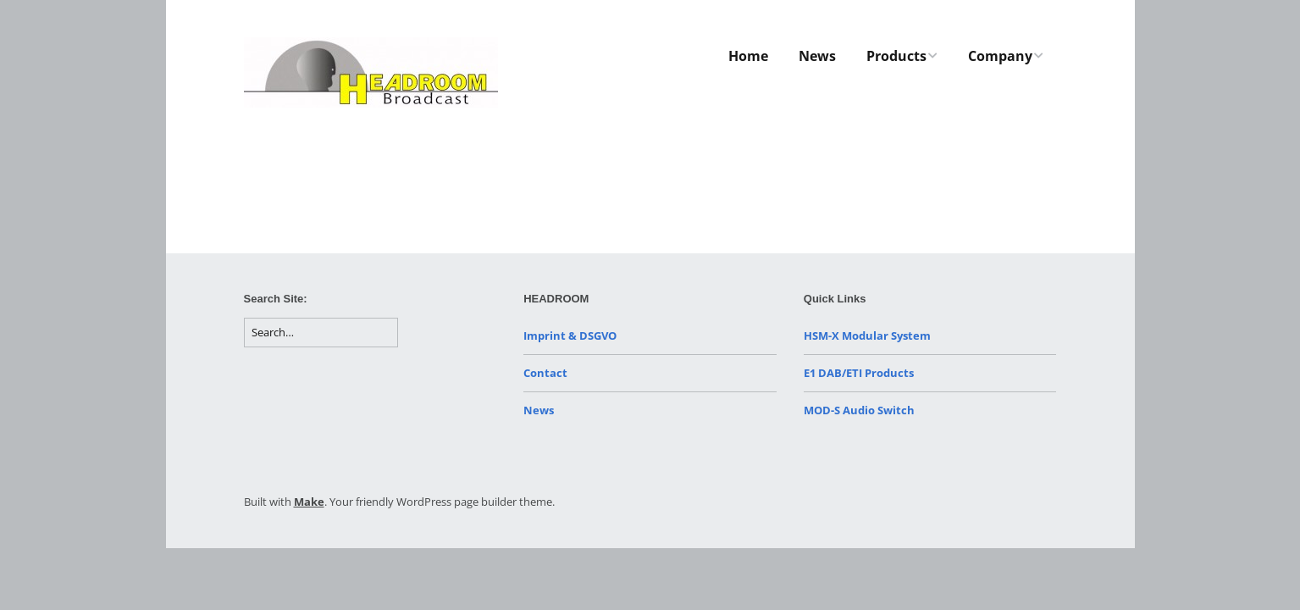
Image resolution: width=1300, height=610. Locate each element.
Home (748, 56)
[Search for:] (321, 332)
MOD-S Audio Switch (859, 410)
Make (309, 501)
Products (896, 56)
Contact (545, 372)
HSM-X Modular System (867, 335)
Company (1000, 56)
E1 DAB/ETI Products (859, 372)
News (817, 56)
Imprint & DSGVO (570, 335)
